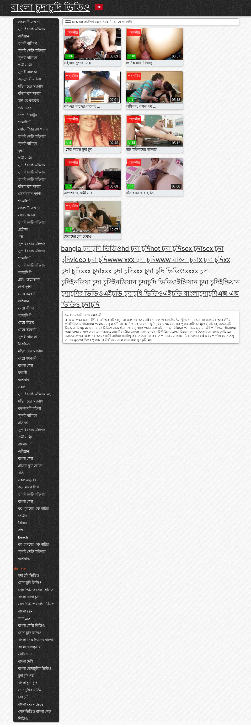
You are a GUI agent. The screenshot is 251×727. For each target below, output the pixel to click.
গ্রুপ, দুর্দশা (25, 287)
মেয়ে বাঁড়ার (26, 308)
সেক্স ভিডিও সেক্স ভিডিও (35, 590)
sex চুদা (192, 248)
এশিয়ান (23, 36)
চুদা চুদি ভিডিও (28, 575)
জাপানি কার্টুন (27, 115)
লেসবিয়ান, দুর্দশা (29, 194)
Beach (23, 537)
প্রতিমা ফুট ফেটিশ (30, 466)
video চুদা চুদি (89, 260)
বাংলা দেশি (25, 661)
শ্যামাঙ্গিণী (25, 122)
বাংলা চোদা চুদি (29, 597)
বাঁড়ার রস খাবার (29, 93)
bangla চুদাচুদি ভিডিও (91, 248)
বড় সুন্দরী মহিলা (29, 79)
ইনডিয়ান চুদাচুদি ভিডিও (144, 282)
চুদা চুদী (23, 697)
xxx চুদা (91, 271)
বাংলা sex (25, 611)
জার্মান (22, 516)
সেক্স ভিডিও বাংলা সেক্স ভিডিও (34, 715)
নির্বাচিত (24, 344)
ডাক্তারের (25, 108)
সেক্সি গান (25, 654)
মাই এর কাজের (28, 101)
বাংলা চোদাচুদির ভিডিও (34, 668)
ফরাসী (22, 373)
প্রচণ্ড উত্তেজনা (29, 22)
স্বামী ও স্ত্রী (25, 65)
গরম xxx (24, 618)
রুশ (20, 530)
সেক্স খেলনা (26, 215)
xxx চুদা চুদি (117, 271)
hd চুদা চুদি (136, 248)
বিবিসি (22, 523)
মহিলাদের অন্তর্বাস (30, 86)
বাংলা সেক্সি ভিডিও (31, 625)
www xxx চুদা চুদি (131, 260)
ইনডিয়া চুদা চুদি (91, 282)
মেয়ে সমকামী (27, 294)
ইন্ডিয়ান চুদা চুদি (198, 282)
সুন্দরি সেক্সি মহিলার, (32, 136)
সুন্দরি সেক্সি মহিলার (32, 29)
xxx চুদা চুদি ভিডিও (159, 271)
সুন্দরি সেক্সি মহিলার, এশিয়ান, (32, 555)
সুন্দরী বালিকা (27, 43)
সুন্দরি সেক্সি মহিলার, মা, (34, 394)
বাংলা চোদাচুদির (29, 647)
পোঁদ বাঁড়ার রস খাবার (33, 129)
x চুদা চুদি (211, 260)
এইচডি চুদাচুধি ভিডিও (133, 293)
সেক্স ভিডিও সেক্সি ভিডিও (36, 604)
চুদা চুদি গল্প (26, 676)
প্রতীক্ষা (23, 229)
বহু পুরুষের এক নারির (33, 509)
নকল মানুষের (27, 480)
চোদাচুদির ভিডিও (30, 690)
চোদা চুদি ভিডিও (30, 583)
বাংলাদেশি (25, 444)
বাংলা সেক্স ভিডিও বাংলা (35, 640)
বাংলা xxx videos (30, 704)
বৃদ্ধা (21, 151)
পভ (20, 237)
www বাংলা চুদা (177, 260)
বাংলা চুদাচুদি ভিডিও (50, 7)
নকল (22, 387)
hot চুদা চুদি (166, 248)
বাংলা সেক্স (25, 365)
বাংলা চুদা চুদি (27, 683)
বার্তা (21, 473)
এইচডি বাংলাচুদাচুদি (190, 293)
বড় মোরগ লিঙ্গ (28, 487)
